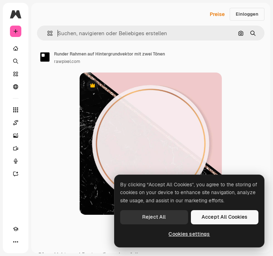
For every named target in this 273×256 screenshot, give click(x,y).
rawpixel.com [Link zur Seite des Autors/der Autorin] (67, 61)
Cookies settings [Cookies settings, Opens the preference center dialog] (189, 234)
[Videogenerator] (15, 148)
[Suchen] (15, 61)
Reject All (154, 217)
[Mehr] (15, 241)
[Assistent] (15, 174)
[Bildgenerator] (15, 135)
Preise (217, 14)
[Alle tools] (15, 110)
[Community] (15, 86)
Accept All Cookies (225, 217)
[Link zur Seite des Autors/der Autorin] (44, 56)
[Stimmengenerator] (15, 161)
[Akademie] (15, 229)
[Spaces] (15, 122)
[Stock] (15, 74)
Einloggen (247, 14)
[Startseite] (15, 48)
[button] (47, 33)
